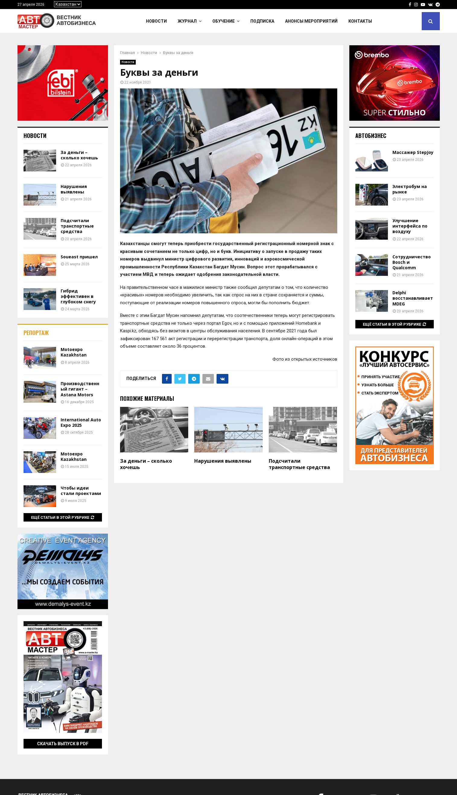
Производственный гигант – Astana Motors (80, 389)
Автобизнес (370, 135)
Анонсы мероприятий (311, 21)
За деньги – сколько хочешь (146, 464)
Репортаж (36, 333)
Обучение (223, 21)
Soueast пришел (79, 257)
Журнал (187, 21)
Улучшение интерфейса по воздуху (409, 226)
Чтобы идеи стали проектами (81, 490)
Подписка (262, 21)
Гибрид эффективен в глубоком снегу (78, 296)
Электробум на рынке (409, 189)
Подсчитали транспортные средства (299, 464)
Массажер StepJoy (412, 152)
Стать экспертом (379, 393)
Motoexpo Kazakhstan (74, 352)
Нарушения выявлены (222, 461)
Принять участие (380, 377)
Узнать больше (377, 385)
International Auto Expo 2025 (81, 422)
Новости (156, 21)
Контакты (360, 21)
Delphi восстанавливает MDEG (412, 298)
